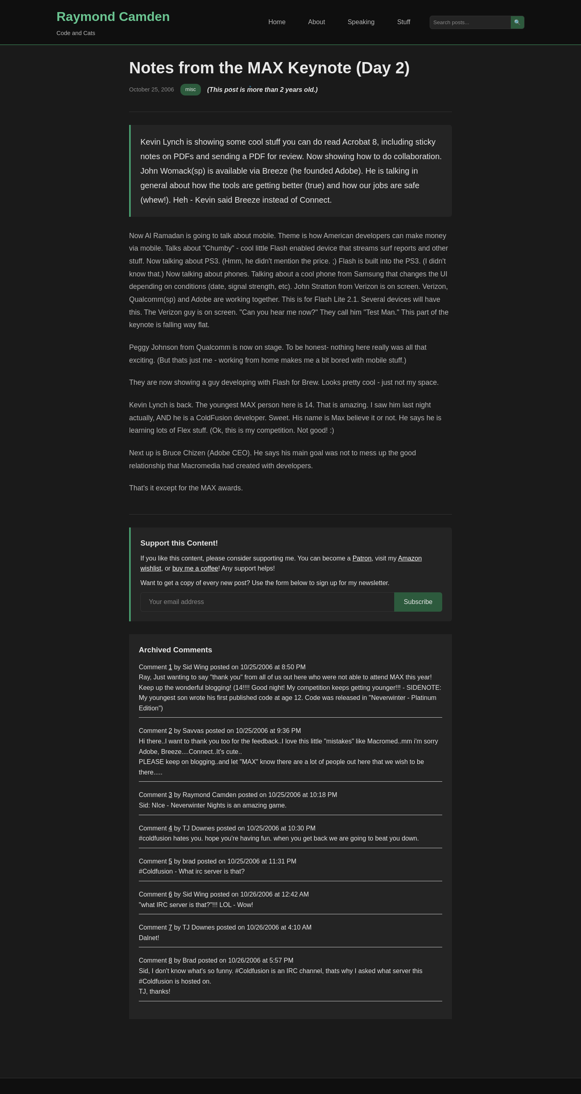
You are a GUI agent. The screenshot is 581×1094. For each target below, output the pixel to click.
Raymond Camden (113, 16)
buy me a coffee (195, 568)
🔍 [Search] (517, 22)
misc (190, 89)
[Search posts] (470, 22)
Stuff (403, 22)
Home (277, 22)
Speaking (361, 22)
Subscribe (418, 601)
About (316, 22)
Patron (362, 558)
